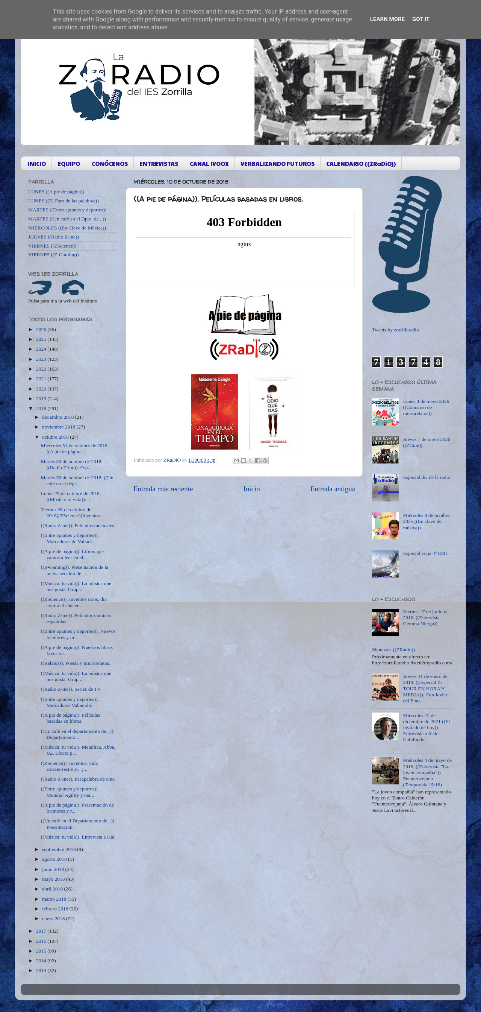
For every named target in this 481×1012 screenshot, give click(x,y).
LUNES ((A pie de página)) (56, 191)
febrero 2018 (56, 909)
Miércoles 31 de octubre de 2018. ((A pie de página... (75, 448)
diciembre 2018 (58, 417)
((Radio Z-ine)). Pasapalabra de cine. (78, 779)
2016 (41, 941)
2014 (41, 960)
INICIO (37, 163)
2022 (41, 369)
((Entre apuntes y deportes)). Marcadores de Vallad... (70, 538)
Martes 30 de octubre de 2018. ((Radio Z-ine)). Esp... (72, 464)
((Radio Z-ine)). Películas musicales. (78, 525)
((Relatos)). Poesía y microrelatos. (75, 663)
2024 (41, 349)
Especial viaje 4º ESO (425, 553)
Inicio (252, 489)
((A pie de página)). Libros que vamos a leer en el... (72, 554)
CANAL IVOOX (209, 163)
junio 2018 (53, 869)
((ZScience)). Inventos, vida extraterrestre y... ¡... (69, 766)
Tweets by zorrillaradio (395, 330)
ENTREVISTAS (158, 163)
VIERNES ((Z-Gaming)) (53, 254)
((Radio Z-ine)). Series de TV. (71, 689)
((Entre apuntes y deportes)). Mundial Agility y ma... (70, 792)
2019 (41, 398)
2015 (41, 951)
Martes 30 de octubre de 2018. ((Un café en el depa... (77, 480)
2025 (41, 339)
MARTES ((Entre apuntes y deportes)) (67, 210)
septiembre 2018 (59, 849)
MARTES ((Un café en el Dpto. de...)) (67, 219)
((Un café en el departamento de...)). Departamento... (78, 734)
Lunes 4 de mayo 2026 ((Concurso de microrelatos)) (426, 407)
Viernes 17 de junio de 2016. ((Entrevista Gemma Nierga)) (425, 617)
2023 (41, 359)
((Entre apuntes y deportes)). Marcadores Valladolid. (70, 702)
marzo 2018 (54, 899)
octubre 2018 (56, 437)
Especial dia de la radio (426, 477)
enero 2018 (54, 918)
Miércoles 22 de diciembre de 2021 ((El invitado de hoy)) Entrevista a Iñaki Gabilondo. (426, 728)
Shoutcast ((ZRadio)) (393, 649)
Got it (421, 19)
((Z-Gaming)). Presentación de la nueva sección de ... (74, 570)
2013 (41, 970)
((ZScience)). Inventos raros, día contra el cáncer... (74, 602)
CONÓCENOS (110, 163)
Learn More (387, 19)
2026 (41, 329)
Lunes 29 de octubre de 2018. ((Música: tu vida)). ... (71, 496)
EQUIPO (68, 163)
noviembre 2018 (59, 427)
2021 (41, 378)
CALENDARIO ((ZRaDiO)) (361, 163)
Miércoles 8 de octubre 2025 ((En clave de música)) (426, 521)
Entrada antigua (332, 489)
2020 (41, 389)
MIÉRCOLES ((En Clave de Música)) (67, 228)
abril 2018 (53, 889)
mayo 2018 (54, 879)
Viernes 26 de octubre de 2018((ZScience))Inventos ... (73, 512)
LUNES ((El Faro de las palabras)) (63, 201)
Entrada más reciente (163, 489)
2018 (41, 408)
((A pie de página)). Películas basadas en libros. (70, 718)
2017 (41, 931)
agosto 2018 (55, 859)
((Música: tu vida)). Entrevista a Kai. (78, 837)
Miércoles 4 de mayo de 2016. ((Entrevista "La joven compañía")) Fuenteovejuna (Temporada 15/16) (427, 772)
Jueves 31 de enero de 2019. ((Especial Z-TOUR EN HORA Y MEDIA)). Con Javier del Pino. (425, 688)
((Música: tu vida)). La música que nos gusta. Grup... (76, 586)
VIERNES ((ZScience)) (52, 246)
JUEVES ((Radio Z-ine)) (53, 237)
